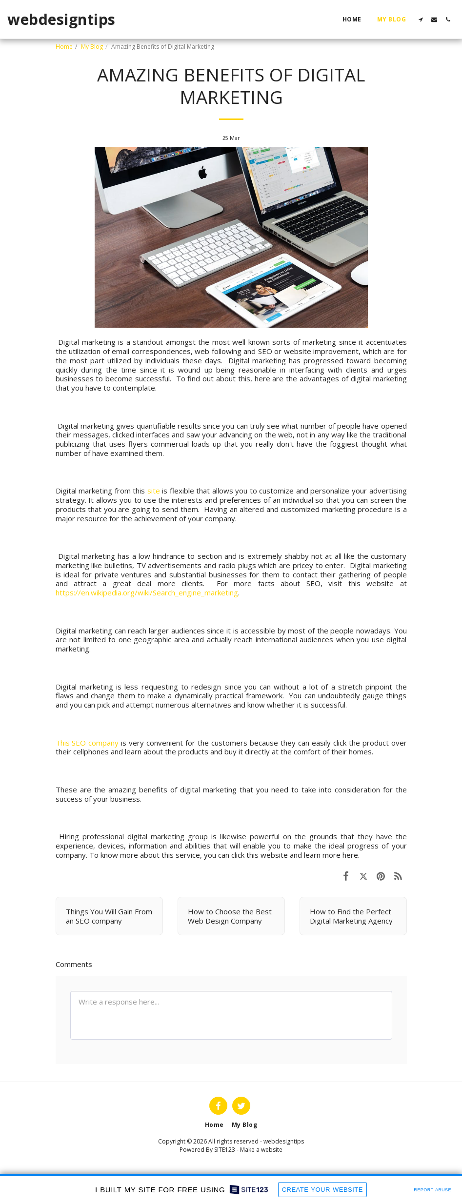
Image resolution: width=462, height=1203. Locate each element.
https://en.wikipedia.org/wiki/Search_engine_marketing (147, 592)
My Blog (92, 46)
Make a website (261, 1149)
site (153, 490)
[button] (420, 19)
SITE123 (224, 1149)
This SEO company (87, 743)
